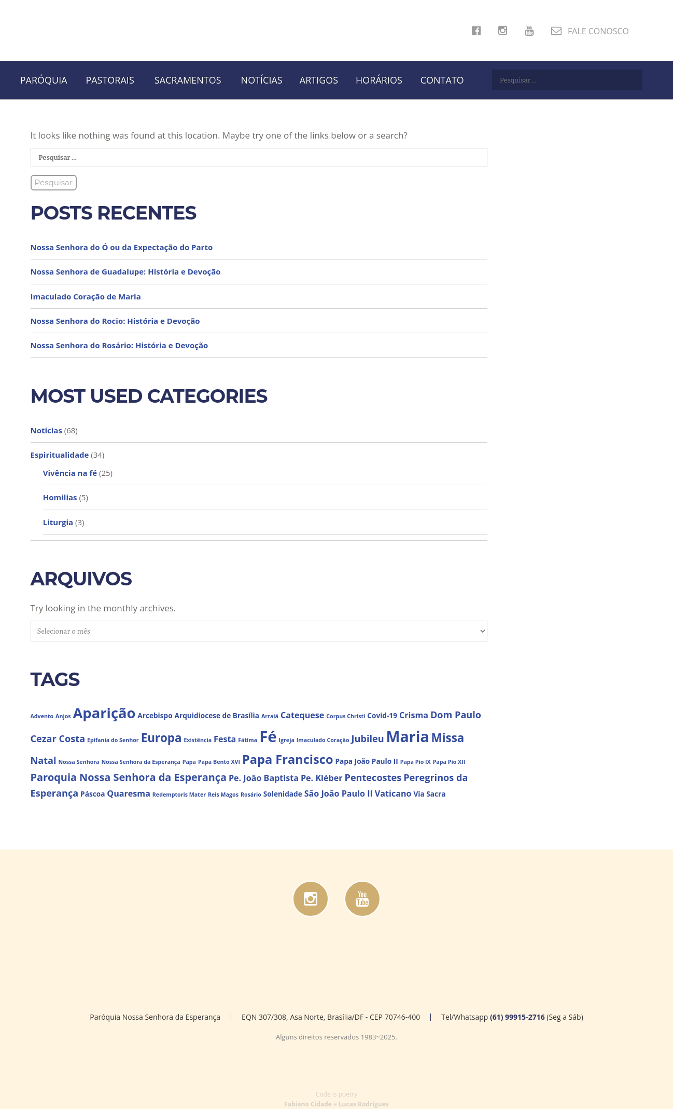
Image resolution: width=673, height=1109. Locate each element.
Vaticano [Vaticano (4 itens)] (393, 793)
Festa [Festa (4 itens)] (225, 739)
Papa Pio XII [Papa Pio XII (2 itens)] (449, 761)
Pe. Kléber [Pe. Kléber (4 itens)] (322, 778)
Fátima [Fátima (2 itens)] (247, 740)
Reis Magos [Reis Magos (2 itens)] (223, 794)
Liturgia (58, 522)
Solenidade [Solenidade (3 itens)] (282, 794)
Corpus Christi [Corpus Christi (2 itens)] (345, 716)
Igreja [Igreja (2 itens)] (286, 740)
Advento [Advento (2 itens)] (42, 716)
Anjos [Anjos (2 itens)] (63, 716)
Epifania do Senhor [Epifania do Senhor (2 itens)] (113, 740)
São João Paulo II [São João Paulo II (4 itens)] (338, 793)
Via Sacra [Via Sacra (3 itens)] (429, 794)
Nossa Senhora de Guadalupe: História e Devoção (126, 271)
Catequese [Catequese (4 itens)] (302, 715)
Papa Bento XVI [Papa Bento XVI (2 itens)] (219, 761)
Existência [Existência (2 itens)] (198, 740)
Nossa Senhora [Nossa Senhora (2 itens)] (78, 761)
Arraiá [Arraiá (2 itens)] (269, 716)
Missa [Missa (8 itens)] (448, 738)
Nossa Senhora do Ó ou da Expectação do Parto (122, 247)
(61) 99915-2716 (517, 1017)
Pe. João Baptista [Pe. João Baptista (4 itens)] (264, 778)
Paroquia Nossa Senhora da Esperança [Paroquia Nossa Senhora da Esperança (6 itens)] (129, 777)
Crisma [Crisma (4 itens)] (413, 715)
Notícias (262, 80)
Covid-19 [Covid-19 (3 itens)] (382, 715)
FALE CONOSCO (590, 31)
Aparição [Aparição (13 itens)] (104, 712)
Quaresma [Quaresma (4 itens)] (128, 793)
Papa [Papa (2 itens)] (189, 761)
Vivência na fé (70, 473)
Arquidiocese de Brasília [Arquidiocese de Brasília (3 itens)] (217, 715)
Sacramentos (188, 80)
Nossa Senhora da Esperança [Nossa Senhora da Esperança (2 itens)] (140, 761)
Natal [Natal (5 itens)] (44, 760)
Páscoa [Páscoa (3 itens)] (92, 794)
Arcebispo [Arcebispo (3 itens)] (154, 715)
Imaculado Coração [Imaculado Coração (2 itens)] (323, 740)
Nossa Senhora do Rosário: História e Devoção (119, 345)
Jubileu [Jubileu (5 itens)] (368, 738)
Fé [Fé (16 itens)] (267, 736)
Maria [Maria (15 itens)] (407, 736)
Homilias (60, 497)
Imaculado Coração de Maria (86, 296)
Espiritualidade (60, 454)
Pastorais (110, 80)
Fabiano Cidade (308, 1104)
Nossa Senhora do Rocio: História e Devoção (115, 321)
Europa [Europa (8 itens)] (161, 738)
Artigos (319, 80)
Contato (442, 80)
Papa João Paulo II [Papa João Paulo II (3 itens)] (366, 761)
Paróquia (43, 80)
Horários (379, 80)
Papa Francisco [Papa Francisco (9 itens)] (287, 759)
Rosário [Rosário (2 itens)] (251, 794)
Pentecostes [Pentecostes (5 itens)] (373, 777)
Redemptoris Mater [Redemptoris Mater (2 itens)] (179, 794)
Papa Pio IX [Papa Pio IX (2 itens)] (415, 761)
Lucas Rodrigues (364, 1104)
